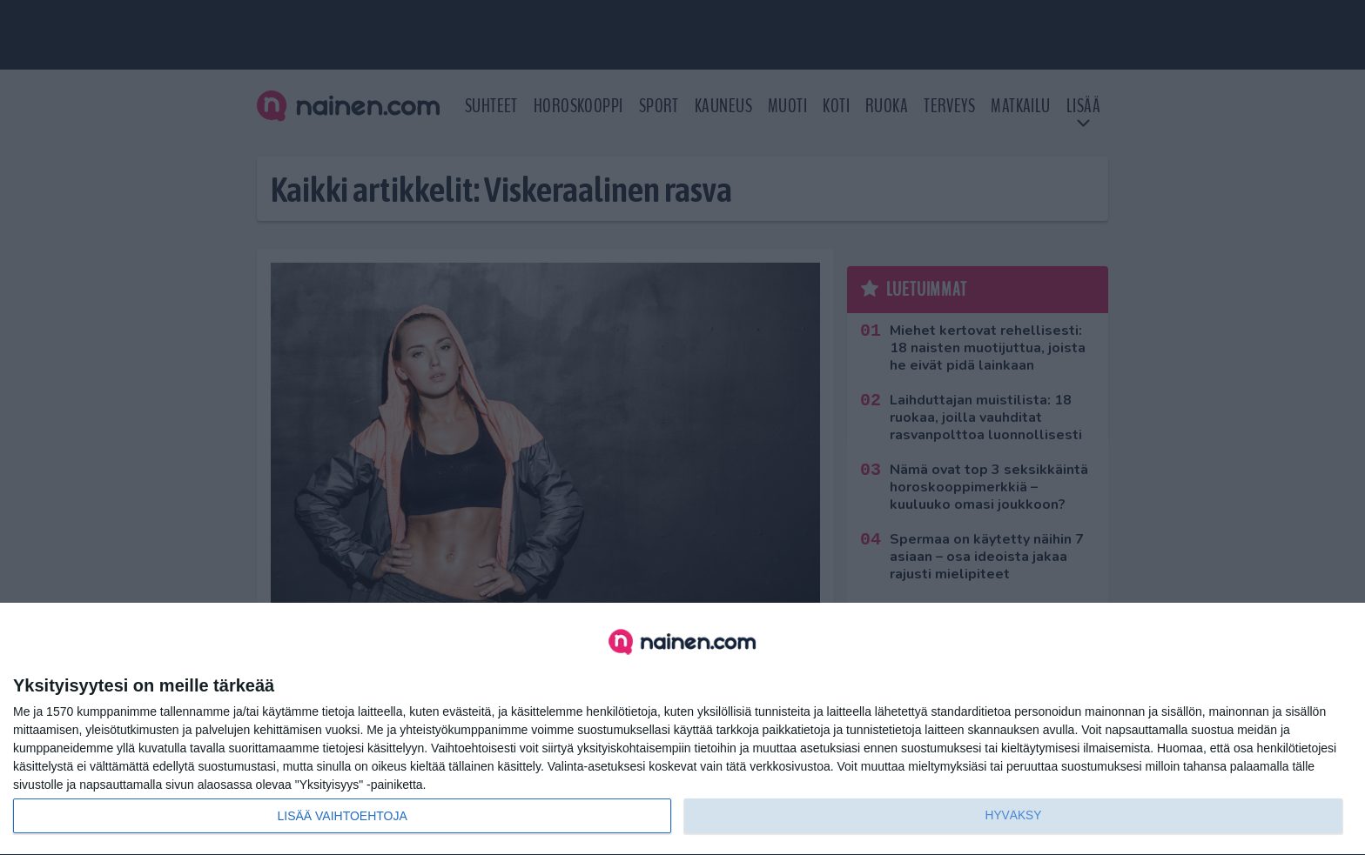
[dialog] (682, 729)
